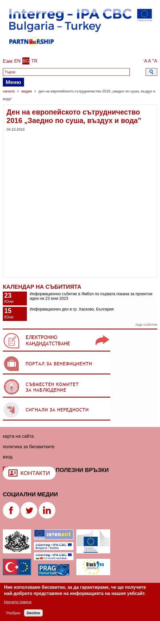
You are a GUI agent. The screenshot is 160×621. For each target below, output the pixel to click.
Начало (9, 91)
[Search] (66, 72)
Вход (7, 456)
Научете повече (17, 602)
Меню (13, 82)
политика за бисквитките (29, 446)
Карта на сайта (18, 436)
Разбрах (13, 613)
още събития (146, 324)
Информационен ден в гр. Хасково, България (72, 309)
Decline (33, 613)
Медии (26, 91)
